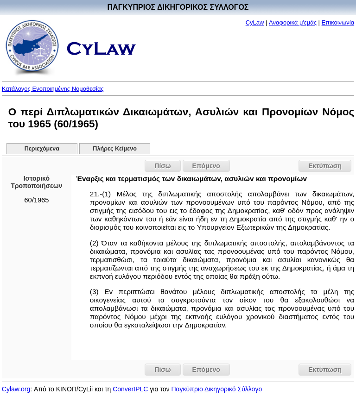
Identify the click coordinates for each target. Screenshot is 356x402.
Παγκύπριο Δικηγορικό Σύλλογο (216, 389)
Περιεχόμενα (42, 148)
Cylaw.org (16, 389)
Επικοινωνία (338, 22)
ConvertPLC (130, 389)
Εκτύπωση (325, 166)
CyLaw (255, 22)
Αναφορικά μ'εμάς (293, 22)
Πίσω (162, 166)
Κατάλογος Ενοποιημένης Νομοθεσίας (53, 88)
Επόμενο (206, 166)
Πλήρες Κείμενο (115, 148)
